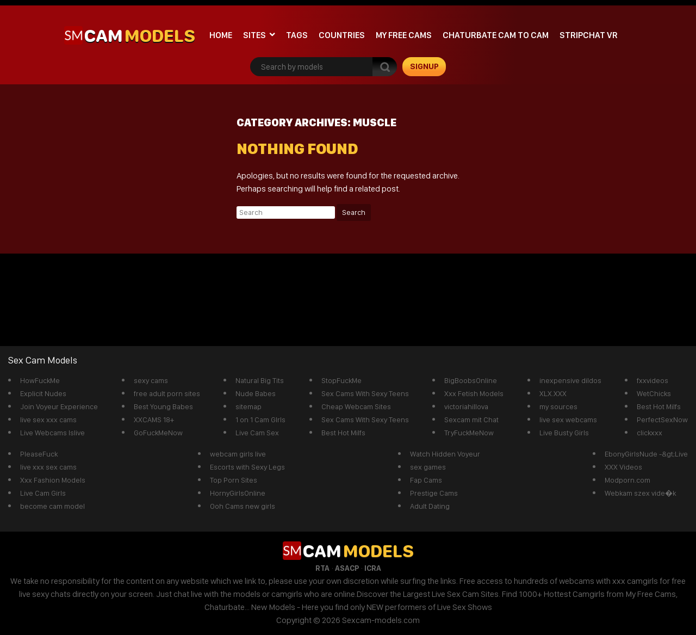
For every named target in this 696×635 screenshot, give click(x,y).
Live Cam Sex (257, 432)
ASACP (347, 568)
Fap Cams (426, 480)
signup (424, 66)
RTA (322, 568)
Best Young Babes (163, 406)
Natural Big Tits (259, 380)
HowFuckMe (40, 380)
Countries (342, 35)
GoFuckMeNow (158, 432)
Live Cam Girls (43, 493)
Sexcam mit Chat (471, 419)
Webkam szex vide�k (640, 493)
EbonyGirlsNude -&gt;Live (646, 453)
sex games (428, 467)
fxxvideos (652, 380)
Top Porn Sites (233, 480)
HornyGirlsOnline (237, 493)
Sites (254, 35)
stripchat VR (589, 35)
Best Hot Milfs (343, 432)
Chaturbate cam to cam (496, 35)
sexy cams (151, 380)
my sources (558, 406)
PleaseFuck (39, 453)
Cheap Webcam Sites (356, 406)
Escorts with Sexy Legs (247, 467)
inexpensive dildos (570, 380)
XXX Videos (623, 467)
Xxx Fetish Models (474, 393)
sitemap (248, 406)
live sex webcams (568, 419)
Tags (297, 35)
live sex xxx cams (48, 419)
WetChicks (654, 393)
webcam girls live (238, 453)
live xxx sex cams (48, 467)
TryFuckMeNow (469, 432)
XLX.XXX (553, 393)
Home (220, 35)
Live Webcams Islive (52, 432)
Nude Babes (255, 393)
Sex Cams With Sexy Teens (365, 393)
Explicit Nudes (43, 393)
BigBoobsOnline (470, 380)
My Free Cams (404, 35)
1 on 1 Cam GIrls (260, 419)
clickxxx (649, 432)
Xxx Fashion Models (52, 480)
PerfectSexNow (662, 419)
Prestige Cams (434, 493)
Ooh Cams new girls (242, 506)
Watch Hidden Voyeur (445, 453)
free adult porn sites (167, 393)
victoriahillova (466, 406)
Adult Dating (430, 506)
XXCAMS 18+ (154, 419)
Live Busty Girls (564, 432)
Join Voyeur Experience (59, 406)
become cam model (52, 506)
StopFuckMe (341, 380)
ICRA (372, 568)
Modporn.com (627, 480)
